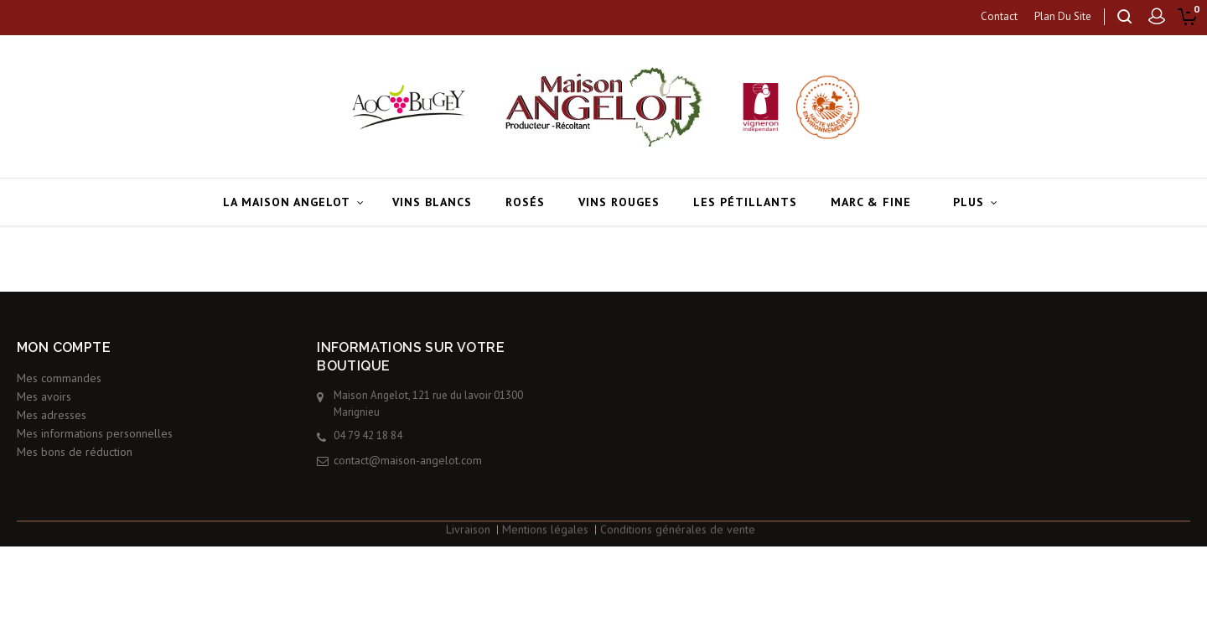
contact (999, 16)
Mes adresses (51, 399)
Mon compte (64, 331)
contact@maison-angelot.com (451, 460)
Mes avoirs (44, 380)
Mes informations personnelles (95, 417)
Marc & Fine (871, 202)
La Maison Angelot (286, 202)
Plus (968, 202)
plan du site (1062, 16)
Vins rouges (619, 202)
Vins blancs (432, 202)
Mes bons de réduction (74, 435)
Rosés (525, 202)
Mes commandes (59, 362)
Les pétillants (745, 202)
